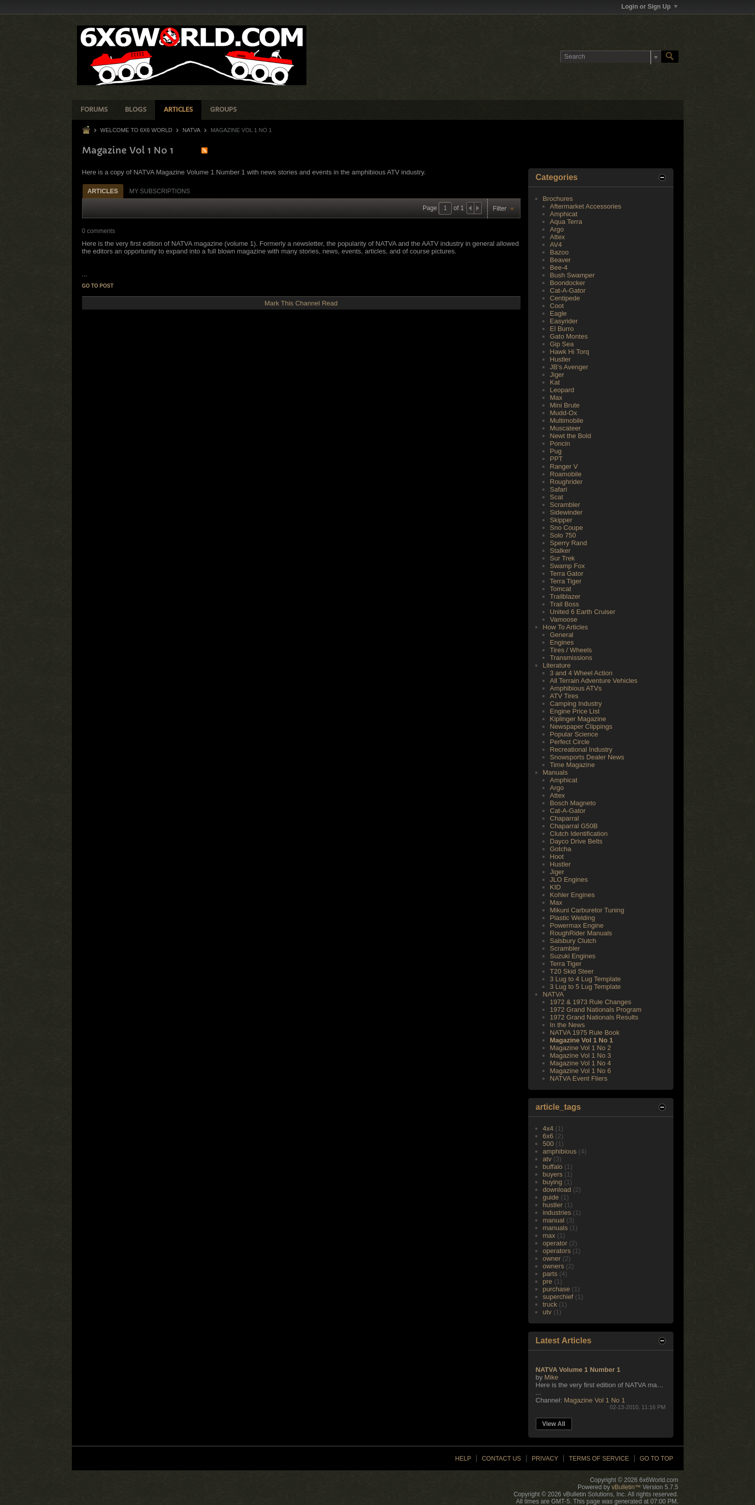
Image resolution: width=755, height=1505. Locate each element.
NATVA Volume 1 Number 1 (578, 1369)
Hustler (560, 359)
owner (552, 1258)
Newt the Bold (570, 436)
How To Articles (565, 627)
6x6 (548, 1136)
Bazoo (559, 252)
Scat (556, 497)
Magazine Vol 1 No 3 (580, 1055)
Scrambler (565, 504)
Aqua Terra (566, 221)
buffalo (553, 1166)
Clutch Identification (579, 833)
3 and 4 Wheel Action (581, 673)
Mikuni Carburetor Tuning (587, 910)
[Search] (610, 56)
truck (550, 1304)
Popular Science (574, 734)
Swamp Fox (567, 566)
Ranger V (564, 466)
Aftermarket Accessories (585, 206)
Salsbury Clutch (573, 941)
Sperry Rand (568, 543)
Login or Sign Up (649, 6)
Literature (557, 665)
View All (553, 1423)
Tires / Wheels (571, 650)
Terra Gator (567, 573)
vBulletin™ (626, 1487)
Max (556, 397)
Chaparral (564, 818)
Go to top (656, 1458)
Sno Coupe (566, 527)
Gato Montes (569, 336)
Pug (556, 451)
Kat (555, 382)
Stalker (560, 550)
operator (555, 1243)
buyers (553, 1174)
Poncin (560, 443)
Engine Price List (575, 711)
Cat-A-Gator (568, 290)
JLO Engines (569, 879)
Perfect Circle (570, 742)
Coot (557, 306)
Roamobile (566, 474)
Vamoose (564, 619)
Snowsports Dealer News (587, 757)
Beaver (560, 260)
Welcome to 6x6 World (136, 130)
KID (555, 887)
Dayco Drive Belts (576, 841)
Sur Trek (562, 558)
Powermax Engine (577, 925)
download (557, 1189)
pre (548, 1281)
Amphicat (564, 214)
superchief (558, 1296)
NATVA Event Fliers (579, 1078)
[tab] (103, 191)
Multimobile (567, 420)
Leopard (562, 390)
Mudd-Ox (563, 413)
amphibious (560, 1151)
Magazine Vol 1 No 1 (581, 1040)
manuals (555, 1228)
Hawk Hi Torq (569, 351)
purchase (556, 1289)
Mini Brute (565, 405)
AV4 (556, 244)
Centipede (565, 298)
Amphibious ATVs (576, 688)
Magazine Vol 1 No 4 (580, 1063)
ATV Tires (564, 696)
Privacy (545, 1458)
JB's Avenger (569, 367)
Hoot (557, 856)
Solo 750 (563, 535)
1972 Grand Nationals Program (596, 1009)
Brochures (558, 198)
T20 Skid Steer (572, 971)
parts (550, 1274)
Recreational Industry (581, 749)
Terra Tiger (566, 581)
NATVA (191, 130)
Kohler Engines (572, 895)
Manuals (555, 772)
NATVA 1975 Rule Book (585, 1032)
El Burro (562, 329)
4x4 (548, 1128)
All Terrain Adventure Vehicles (594, 680)
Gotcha (560, 849)
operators (557, 1251)
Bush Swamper (572, 275)
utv (547, 1312)
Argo (557, 229)
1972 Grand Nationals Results (594, 1017)
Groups (223, 110)
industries (557, 1212)
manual (554, 1220)
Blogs (135, 110)
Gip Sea (562, 344)
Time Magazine (572, 765)
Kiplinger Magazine (578, 719)
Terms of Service (599, 1458)
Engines (562, 642)
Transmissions (571, 657)
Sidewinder (566, 512)
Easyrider (564, 321)
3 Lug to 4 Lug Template (585, 979)
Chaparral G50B (574, 826)
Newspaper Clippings (581, 726)
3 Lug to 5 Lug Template (585, 986)
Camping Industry (576, 703)
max (549, 1235)
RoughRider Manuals (581, 933)
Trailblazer (565, 596)
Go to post (98, 286)
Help (463, 1458)
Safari (558, 489)
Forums (94, 110)
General (562, 635)
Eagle (558, 313)
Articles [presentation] (103, 191)
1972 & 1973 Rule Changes (591, 1002)
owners (553, 1266)
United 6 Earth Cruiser (583, 612)
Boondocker (567, 283)
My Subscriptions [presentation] (159, 191)
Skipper (561, 520)
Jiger (557, 374)
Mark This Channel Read (301, 303)
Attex (557, 237)
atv (547, 1159)
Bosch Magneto (573, 803)
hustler (553, 1205)
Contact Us (501, 1458)
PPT (556, 459)
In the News (567, 1025)
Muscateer (565, 428)
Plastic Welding (572, 918)
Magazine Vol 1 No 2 (580, 1048)
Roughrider (566, 482)
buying (552, 1182)
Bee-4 (559, 267)
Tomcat (560, 589)
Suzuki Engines (573, 956)
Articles (178, 110)
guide (551, 1197)
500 (548, 1143)
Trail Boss (564, 604)
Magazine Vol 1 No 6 (580, 1071)
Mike (551, 1377)
